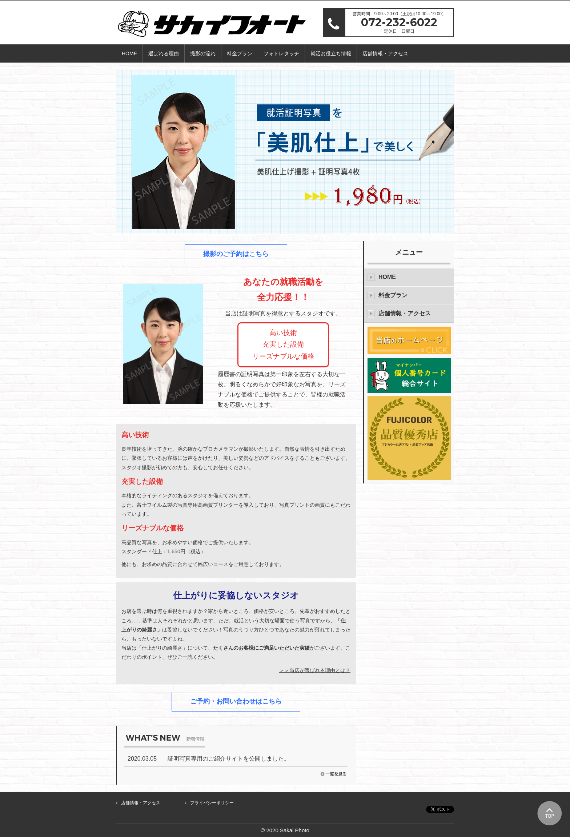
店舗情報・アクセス (385, 53)
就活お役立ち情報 (330, 53)
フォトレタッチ (281, 53)
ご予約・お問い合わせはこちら (236, 701)
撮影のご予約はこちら (236, 254)
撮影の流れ (203, 53)
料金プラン (239, 53)
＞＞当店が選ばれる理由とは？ (314, 670)
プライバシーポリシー (212, 802)
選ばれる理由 (163, 53)
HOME (129, 53)
